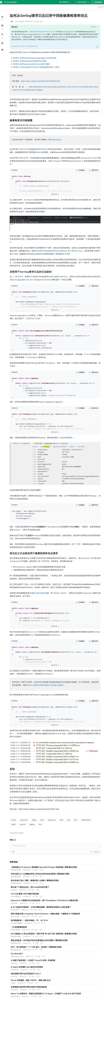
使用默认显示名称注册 (38, 593)
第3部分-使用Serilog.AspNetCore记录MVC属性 (31, 64)
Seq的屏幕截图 (66, 438)
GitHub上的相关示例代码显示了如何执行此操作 (45, 685)
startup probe (56, 140)
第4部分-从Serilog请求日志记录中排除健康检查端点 (33, 67)
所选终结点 (63, 277)
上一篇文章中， (18, 277)
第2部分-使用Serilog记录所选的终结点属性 (30, 61)
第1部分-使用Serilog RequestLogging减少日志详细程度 (34, 58)
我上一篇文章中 (32, 584)
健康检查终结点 (41, 149)
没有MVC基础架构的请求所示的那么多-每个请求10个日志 (59, 251)
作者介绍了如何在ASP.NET (40, 32)
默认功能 (33, 632)
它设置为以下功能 (33, 318)
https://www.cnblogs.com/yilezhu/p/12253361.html (40, 81)
